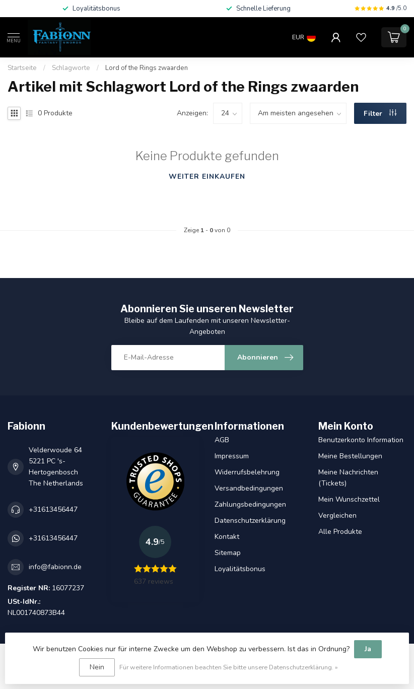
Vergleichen (337, 515)
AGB (222, 440)
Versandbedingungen (249, 488)
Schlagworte (71, 68)
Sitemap (228, 553)
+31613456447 (53, 509)
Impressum (232, 456)
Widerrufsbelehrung (247, 472)
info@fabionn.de (55, 567)
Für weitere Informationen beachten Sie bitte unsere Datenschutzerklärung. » (228, 667)
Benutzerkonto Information (360, 440)
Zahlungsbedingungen (250, 504)
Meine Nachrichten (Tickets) (348, 477)
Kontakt (227, 536)
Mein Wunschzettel (349, 499)
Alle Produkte (340, 531)
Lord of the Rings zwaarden (146, 68)
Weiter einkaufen (207, 176)
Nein (97, 667)
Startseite (22, 68)
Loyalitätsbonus (240, 569)
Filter (380, 113)
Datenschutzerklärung (250, 520)
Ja (368, 649)
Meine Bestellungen (350, 456)
